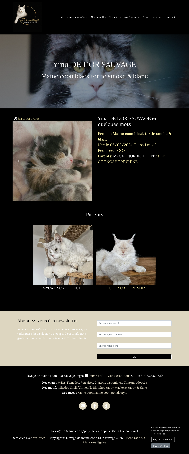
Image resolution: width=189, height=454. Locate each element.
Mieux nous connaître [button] (74, 17)
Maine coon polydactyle (110, 392)
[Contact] (83, 405)
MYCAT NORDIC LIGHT (134, 156)
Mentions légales (94, 442)
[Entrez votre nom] (134, 346)
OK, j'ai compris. (163, 439)
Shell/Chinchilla (81, 387)
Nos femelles (99, 17)
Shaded (64, 387)
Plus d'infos (160, 445)
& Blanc (142, 387)
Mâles (62, 382)
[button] (19, 161)
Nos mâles (115, 17)
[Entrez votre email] (134, 323)
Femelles (73, 382)
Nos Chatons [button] (131, 17)
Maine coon (86, 392)
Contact (170, 17)
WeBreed (39, 438)
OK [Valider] (134, 356)
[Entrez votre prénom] (134, 334)
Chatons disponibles (108, 382)
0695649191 (97, 376)
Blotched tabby (103, 387)
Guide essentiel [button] (152, 17)
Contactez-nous (118, 376)
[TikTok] (106, 405)
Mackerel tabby (125, 387)
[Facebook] (95, 405)
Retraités (86, 382)
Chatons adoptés (135, 382)
